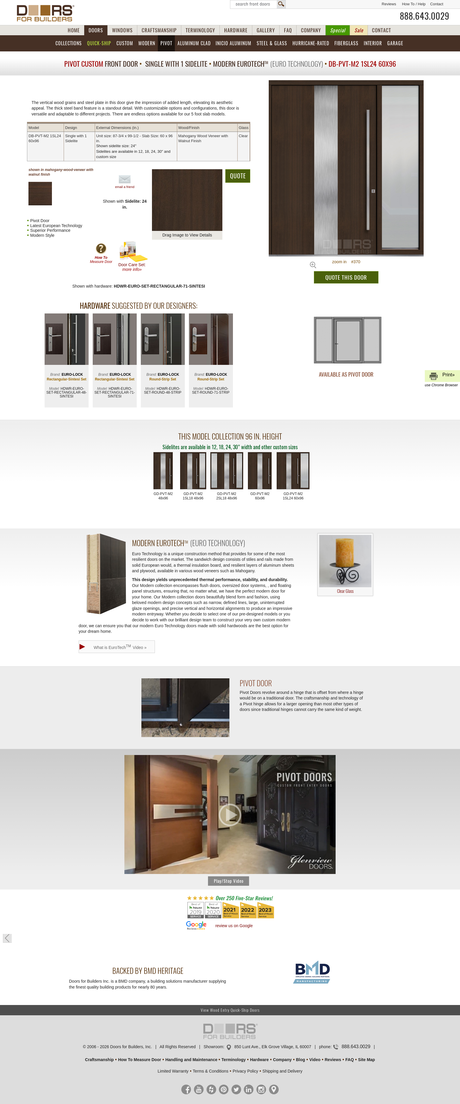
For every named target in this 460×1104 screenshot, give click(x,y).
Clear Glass (345, 564)
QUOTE (238, 176)
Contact (436, 4)
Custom (124, 43)
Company (282, 1059)
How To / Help (414, 4)
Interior (373, 43)
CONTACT (381, 30)
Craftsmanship (99, 1059)
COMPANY (311, 30)
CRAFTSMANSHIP (159, 30)
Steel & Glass (272, 43)
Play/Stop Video (228, 881)
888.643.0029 (424, 16)
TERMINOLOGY (200, 30)
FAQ (288, 30)
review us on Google (234, 925)
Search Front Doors (257, 4)
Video (314, 1059)
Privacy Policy (245, 1071)
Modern (146, 43)
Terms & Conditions (210, 1071)
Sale (358, 30)
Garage (395, 43)
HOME (74, 30)
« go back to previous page (7, 938)
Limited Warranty (173, 1071)
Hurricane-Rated (310, 43)
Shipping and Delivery (282, 1071)
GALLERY (266, 30)
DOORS (96, 30)
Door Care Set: (133, 256)
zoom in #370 (346, 261)
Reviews (389, 4)
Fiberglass (346, 43)
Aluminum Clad (194, 43)
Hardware (259, 1059)
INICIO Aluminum (233, 43)
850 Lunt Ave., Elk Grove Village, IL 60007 (272, 1046)
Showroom (213, 1046)
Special (337, 30)
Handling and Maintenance (191, 1059)
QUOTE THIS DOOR (346, 277)
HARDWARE (236, 30)
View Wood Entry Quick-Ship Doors (230, 1010)
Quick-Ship (99, 43)
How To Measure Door (139, 1059)
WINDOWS (122, 30)
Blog (300, 1059)
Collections (68, 43)
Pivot (166, 43)
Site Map (366, 1059)
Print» (441, 377)
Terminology (233, 1059)
